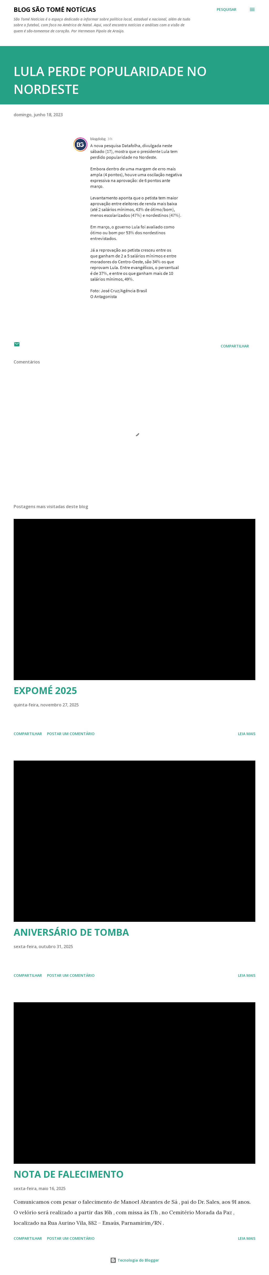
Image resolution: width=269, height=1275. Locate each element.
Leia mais (246, 733)
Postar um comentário (71, 733)
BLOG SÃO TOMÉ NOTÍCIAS (55, 9)
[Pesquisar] (226, 9)
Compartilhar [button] (235, 345)
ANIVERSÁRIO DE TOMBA (71, 932)
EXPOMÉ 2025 (45, 690)
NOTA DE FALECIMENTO (69, 1174)
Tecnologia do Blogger (134, 1260)
